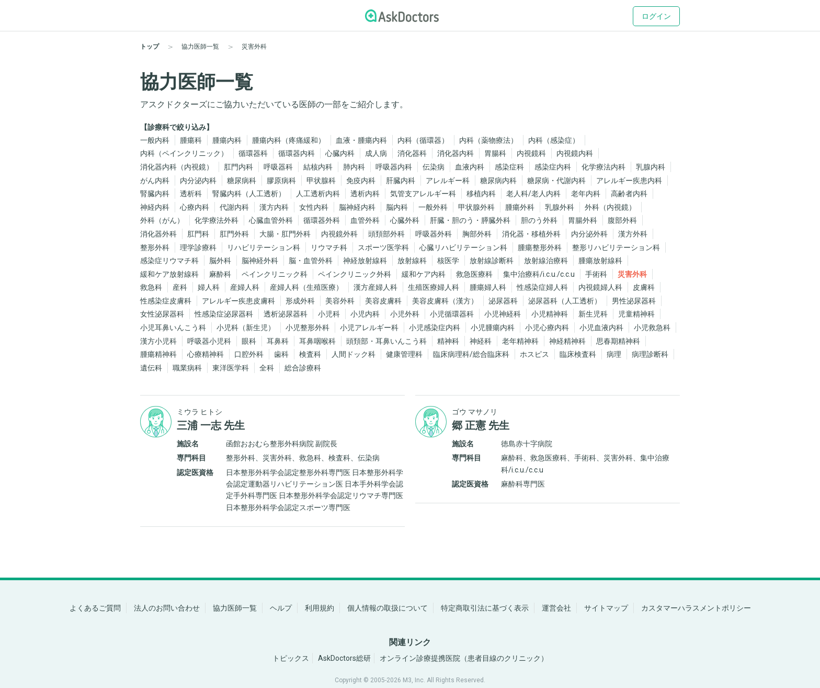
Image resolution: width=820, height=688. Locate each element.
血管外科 (365, 220)
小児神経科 (502, 314)
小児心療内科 (547, 327)
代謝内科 (234, 207)
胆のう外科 (539, 220)
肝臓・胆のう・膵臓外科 (470, 220)
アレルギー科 (448, 180)
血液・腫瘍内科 (361, 140)
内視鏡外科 (339, 234)
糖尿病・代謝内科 (556, 180)
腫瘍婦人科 (488, 287)
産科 (180, 287)
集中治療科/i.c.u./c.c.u (539, 274)
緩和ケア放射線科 (169, 274)
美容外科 (340, 301)
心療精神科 (205, 354)
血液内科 (469, 167)
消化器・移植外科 (531, 234)
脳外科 (220, 260)
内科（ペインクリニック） (184, 153)
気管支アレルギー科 (423, 193)
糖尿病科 (241, 180)
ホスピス (534, 354)
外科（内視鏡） (610, 207)
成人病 (376, 153)
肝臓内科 (400, 180)
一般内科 (154, 140)
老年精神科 (520, 341)
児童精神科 (636, 314)
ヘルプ (281, 608)
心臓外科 (404, 220)
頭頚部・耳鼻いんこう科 (386, 341)
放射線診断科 (492, 260)
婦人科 (209, 287)
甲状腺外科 (476, 207)
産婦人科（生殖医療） (306, 287)
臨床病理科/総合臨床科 (471, 354)
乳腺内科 (650, 167)
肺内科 (354, 167)
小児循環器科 (452, 314)
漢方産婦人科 (375, 287)
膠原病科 (281, 180)
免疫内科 (360, 180)
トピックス (290, 658)
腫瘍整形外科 (540, 247)
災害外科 (632, 274)
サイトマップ (606, 608)
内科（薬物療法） (488, 140)
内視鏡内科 (574, 153)
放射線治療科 (546, 260)
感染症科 (509, 167)
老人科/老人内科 (533, 193)
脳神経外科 (260, 260)
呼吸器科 (278, 167)
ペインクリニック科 (275, 274)
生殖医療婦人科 (433, 287)
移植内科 (481, 193)
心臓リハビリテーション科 (463, 247)
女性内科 (313, 207)
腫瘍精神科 (158, 354)
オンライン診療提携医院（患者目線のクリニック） (464, 658)
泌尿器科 (503, 301)
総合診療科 (302, 368)
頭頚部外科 (386, 234)
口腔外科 (249, 354)
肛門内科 (238, 167)
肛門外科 (234, 234)
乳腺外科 (559, 207)
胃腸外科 (582, 220)
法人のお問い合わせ (167, 608)
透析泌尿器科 (286, 314)
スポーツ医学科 (383, 247)
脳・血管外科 (311, 260)
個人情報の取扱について (387, 608)
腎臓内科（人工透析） (249, 193)
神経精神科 (567, 341)
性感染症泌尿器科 (224, 314)
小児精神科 (549, 314)
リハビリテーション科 (263, 247)
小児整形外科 (307, 327)
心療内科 (194, 207)
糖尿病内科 (498, 180)
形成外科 (300, 301)
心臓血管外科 (271, 220)
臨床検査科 (578, 354)
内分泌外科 (589, 234)
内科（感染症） (553, 140)
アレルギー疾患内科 (629, 180)
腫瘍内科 (227, 140)
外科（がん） (162, 220)
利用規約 (319, 608)
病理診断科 (650, 354)
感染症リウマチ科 (169, 260)
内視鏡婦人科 (600, 287)
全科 (266, 368)
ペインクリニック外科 (354, 274)
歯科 (281, 354)
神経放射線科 (365, 260)
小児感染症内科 (434, 327)
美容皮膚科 (383, 301)
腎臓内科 (154, 193)
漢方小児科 (158, 341)
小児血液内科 (601, 327)
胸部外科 (477, 234)
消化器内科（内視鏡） (176, 167)
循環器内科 (296, 153)
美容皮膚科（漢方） (445, 301)
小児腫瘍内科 (493, 327)
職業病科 (187, 368)
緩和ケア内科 (424, 274)
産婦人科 (244, 287)
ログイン (656, 16)
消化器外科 (158, 234)
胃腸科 (495, 153)
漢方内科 (274, 207)
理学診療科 (198, 247)
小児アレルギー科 (369, 327)
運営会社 (556, 608)
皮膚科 (644, 287)
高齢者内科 (629, 193)
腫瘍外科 (519, 207)
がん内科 (154, 180)
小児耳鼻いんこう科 (173, 327)
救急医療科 (474, 274)
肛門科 (198, 234)
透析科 (191, 193)
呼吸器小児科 (209, 341)
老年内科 (585, 193)
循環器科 (253, 153)
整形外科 (154, 247)
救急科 (151, 287)
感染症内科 (552, 167)
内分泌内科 (198, 180)
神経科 (481, 341)
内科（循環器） (423, 140)
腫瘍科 (191, 140)
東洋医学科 (230, 368)
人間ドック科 (353, 354)
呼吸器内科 (393, 167)
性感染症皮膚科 (165, 301)
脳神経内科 (357, 207)
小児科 (329, 314)
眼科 (249, 341)
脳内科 (397, 207)
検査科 (310, 354)
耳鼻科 (278, 341)
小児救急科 (652, 327)
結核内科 (318, 167)
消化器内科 (455, 153)
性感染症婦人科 (542, 287)
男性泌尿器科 (634, 301)
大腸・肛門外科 (285, 234)
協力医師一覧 (235, 608)
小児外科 (404, 314)
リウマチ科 (329, 247)
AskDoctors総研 (344, 658)
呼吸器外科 (433, 234)
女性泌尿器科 (162, 314)
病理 (614, 354)
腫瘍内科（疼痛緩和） (288, 140)
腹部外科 (622, 220)
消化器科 (412, 153)
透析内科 (365, 193)
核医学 (448, 260)
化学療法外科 (216, 220)
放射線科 (412, 260)
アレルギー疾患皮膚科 (238, 301)
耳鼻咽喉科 (317, 341)
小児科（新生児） (246, 327)
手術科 (596, 274)
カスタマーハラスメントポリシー (696, 608)
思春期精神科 (618, 341)
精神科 (448, 341)
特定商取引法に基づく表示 (485, 608)
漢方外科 (632, 234)
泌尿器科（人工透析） (564, 301)
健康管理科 (404, 354)
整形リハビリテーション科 (616, 247)
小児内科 (365, 314)
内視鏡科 (531, 153)
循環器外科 (321, 220)
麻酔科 (220, 274)
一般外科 (433, 207)
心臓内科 (340, 153)
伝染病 (434, 167)
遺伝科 (151, 368)
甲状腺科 (321, 180)
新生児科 (593, 314)
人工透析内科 (318, 193)
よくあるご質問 (95, 608)
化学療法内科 (603, 167)
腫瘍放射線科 (600, 260)
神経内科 (154, 207)
